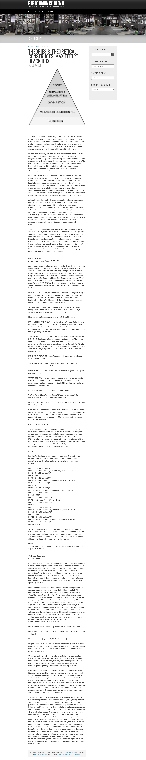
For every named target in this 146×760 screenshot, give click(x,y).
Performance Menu (40, 754)
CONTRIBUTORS (52, 11)
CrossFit (31, 46)
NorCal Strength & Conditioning (69, 754)
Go (112, 54)
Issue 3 (38, 46)
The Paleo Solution (69, 752)
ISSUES (30, 11)
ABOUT (44, 11)
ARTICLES (37, 11)
